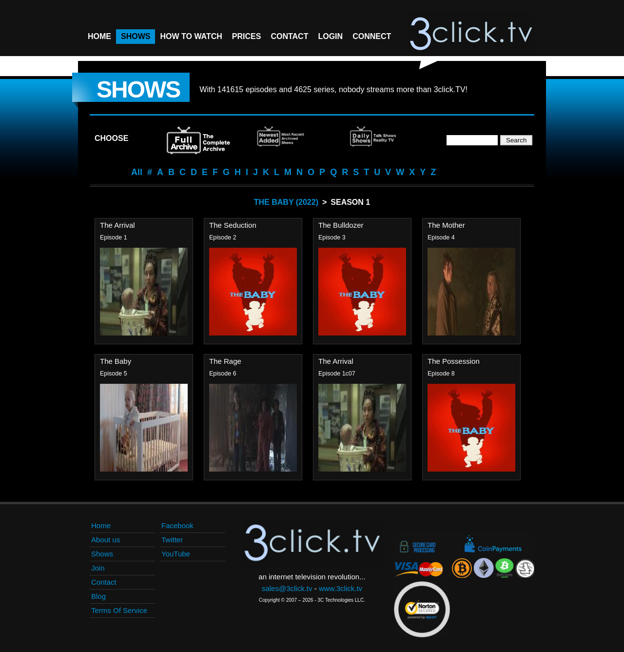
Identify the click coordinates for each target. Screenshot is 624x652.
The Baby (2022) (286, 202)
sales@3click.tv (287, 588)
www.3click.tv (340, 588)
